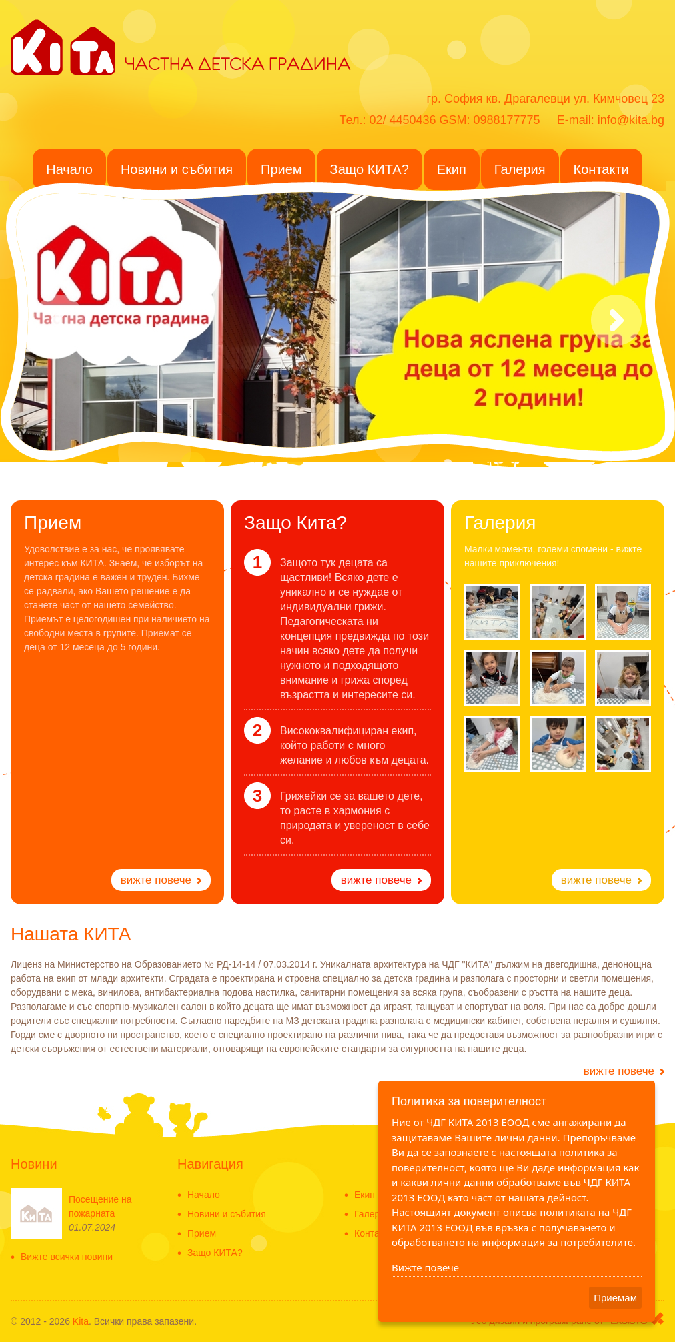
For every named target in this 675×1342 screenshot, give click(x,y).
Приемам (615, 1297)
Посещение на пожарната (100, 1206)
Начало (203, 1195)
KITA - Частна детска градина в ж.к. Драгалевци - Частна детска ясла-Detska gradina (63, 46)
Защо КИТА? (215, 1253)
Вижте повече (425, 1267)
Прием (201, 1233)
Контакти (373, 1233)
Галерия (372, 1214)
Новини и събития (226, 1214)
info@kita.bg (631, 120)
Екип (364, 1195)
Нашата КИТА (71, 934)
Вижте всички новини (67, 1257)
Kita (81, 1321)
